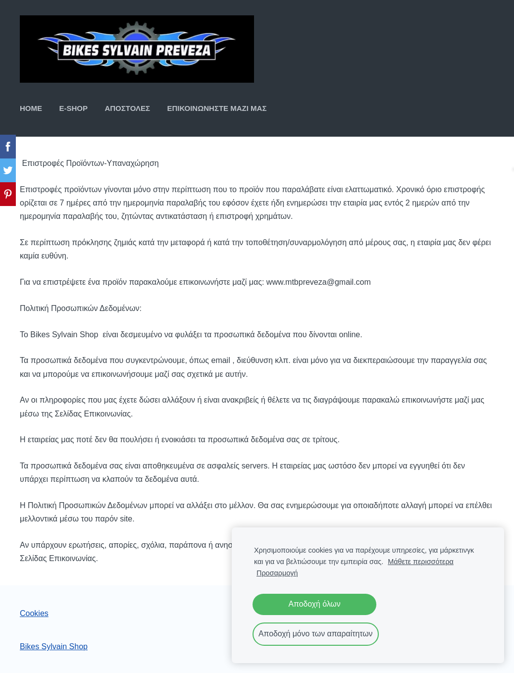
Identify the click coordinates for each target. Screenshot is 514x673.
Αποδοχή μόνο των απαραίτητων (315, 633)
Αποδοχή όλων (314, 604)
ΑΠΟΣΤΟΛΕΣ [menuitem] (127, 108)
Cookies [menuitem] (34, 613)
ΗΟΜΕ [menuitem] (31, 108)
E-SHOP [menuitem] (73, 108)
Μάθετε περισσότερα (421, 562)
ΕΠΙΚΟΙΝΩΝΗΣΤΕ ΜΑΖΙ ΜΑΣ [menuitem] (216, 108)
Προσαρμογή (277, 573)
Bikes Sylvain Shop (54, 646)
